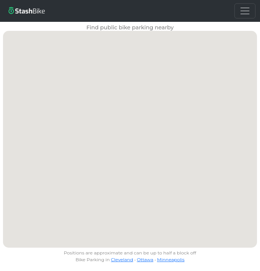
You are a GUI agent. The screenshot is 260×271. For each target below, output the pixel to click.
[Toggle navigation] (244, 10)
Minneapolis (170, 259)
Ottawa (145, 259)
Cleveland (122, 259)
